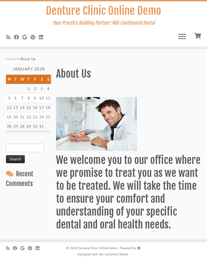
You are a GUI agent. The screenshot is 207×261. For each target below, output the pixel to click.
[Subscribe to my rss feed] (10, 37)
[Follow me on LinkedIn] (43, 37)
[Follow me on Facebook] (18, 37)
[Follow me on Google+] (26, 37)
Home (11, 59)
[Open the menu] (182, 37)
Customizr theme (116, 254)
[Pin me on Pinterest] (34, 37)
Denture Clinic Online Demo (103, 10)
